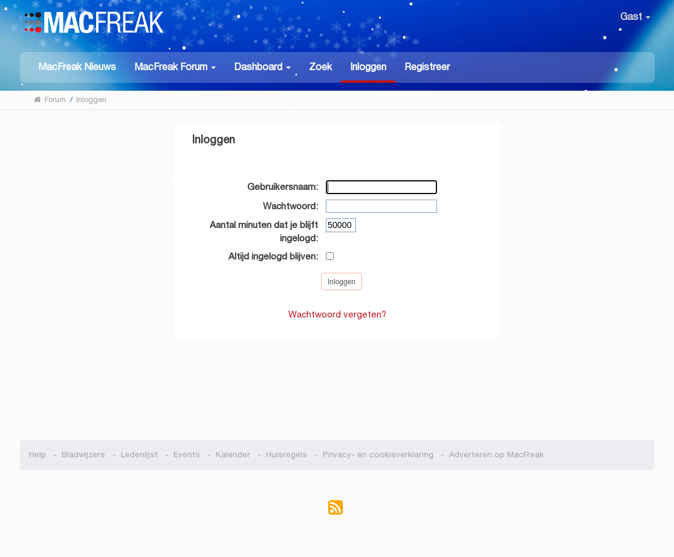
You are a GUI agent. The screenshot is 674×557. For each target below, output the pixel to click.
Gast (635, 16)
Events (186, 454)
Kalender (233, 454)
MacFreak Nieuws (77, 66)
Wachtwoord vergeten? (337, 314)
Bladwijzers (83, 454)
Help (37, 454)
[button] (175, 66)
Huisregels (286, 454)
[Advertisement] (337, 382)
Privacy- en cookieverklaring (378, 454)
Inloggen (368, 66)
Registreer (427, 66)
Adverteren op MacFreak (496, 454)
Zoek (320, 66)
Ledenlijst (139, 454)
